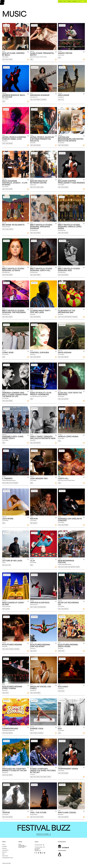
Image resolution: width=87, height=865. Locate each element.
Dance (35, 650)
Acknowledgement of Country (7, 857)
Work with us (4, 852)
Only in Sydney (43, 99)
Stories (69, 1)
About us (3, 844)
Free (62, 99)
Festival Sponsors (5, 850)
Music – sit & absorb (9, 59)
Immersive (7, 608)
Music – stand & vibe (9, 143)
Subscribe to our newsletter (43, 834)
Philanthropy (4, 848)
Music (4, 59)
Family (38, 187)
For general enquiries (40, 845)
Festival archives (5, 855)
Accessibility (4, 846)
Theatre (7, 229)
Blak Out (11, 229)
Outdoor (42, 187)
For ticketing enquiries (40, 847)
